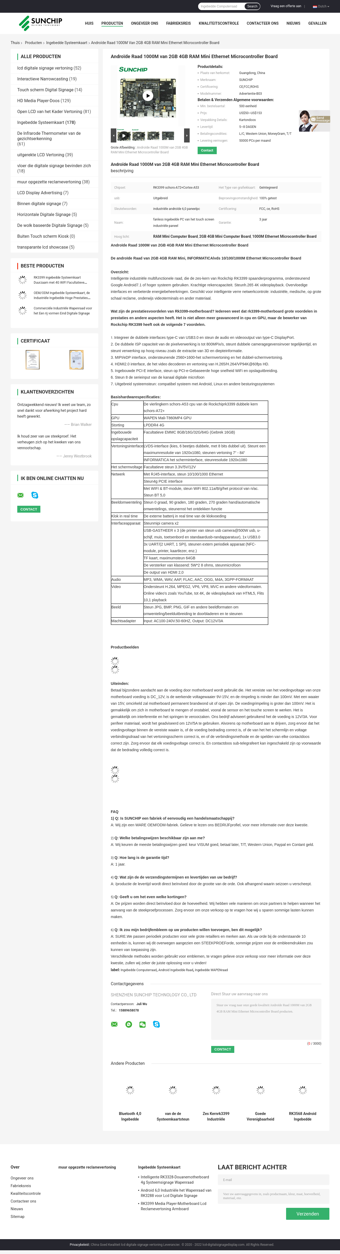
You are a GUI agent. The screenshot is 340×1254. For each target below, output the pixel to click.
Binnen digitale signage (39, 203)
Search (252, 6)
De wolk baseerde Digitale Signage (49, 225)
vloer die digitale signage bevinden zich (54, 165)
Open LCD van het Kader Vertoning (49, 111)
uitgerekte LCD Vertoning (40, 154)
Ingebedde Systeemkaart (66, 43)
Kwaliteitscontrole (219, 23)
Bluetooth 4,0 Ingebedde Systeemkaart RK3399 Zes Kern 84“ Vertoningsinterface (130, 1117)
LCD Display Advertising (39, 192)
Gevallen (317, 23)
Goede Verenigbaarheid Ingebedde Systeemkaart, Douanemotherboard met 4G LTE (260, 1117)
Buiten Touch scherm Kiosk (43, 236)
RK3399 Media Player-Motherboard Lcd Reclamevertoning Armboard (173, 1206)
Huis (89, 23)
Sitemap (17, 1216)
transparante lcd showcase (42, 247)
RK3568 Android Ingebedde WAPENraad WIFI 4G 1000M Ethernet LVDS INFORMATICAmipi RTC (303, 1117)
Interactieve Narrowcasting (42, 78)
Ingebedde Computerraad (139, 970)
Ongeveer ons (144, 23)
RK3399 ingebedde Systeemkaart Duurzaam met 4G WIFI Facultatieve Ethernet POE (59, 282)
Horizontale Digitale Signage (44, 214)
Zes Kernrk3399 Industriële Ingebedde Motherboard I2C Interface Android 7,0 (216, 1117)
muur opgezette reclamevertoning (49, 181)
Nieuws (293, 23)
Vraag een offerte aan (286, 6)
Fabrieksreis (178, 23)
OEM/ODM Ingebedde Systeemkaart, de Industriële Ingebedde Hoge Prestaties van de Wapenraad (62, 298)
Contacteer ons (263, 23)
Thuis (15, 43)
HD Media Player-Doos (38, 100)
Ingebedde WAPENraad (211, 970)
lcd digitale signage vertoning (45, 68)
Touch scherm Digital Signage (45, 89)
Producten (112, 23)
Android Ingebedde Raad (175, 970)
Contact (207, 150)
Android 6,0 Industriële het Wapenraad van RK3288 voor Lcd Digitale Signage (176, 1193)
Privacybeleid (79, 1245)
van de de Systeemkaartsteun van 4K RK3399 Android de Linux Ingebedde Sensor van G (173, 1117)
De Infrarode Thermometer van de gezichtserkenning (49, 136)
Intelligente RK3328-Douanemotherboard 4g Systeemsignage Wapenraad (175, 1179)
